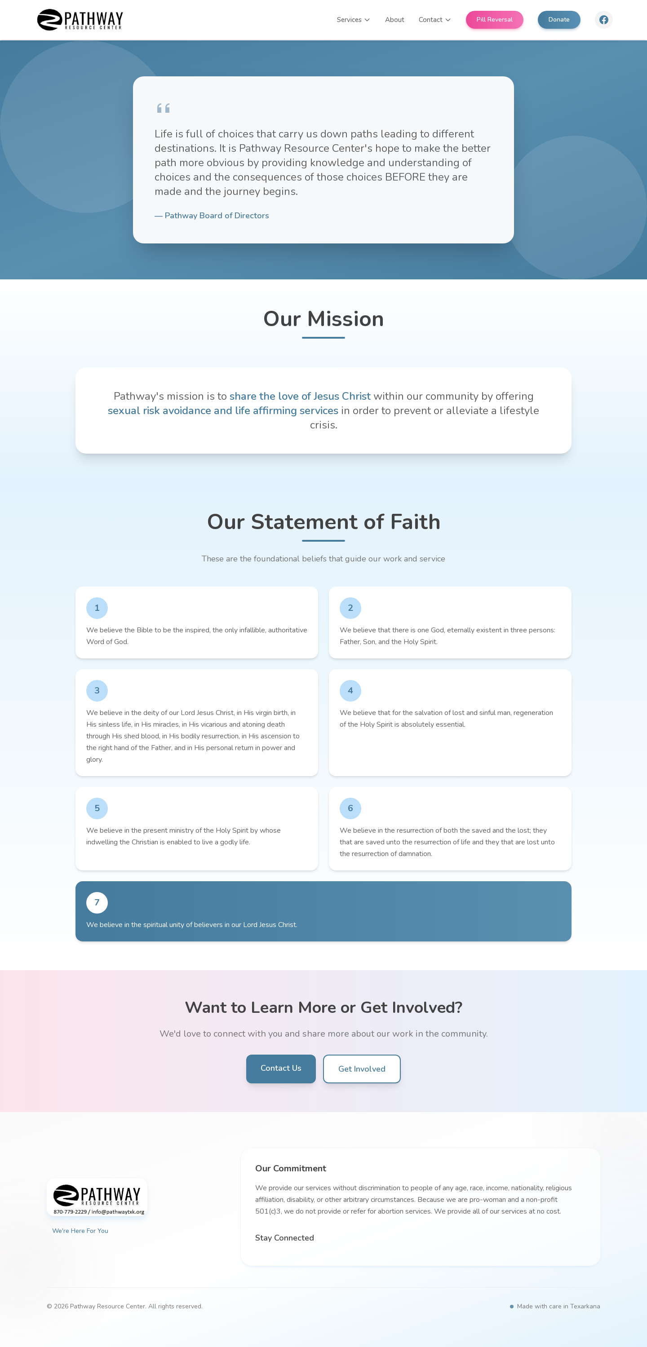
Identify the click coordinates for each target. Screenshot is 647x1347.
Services (354, 19)
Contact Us (281, 1068)
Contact (435, 19)
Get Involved (362, 1069)
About (394, 19)
